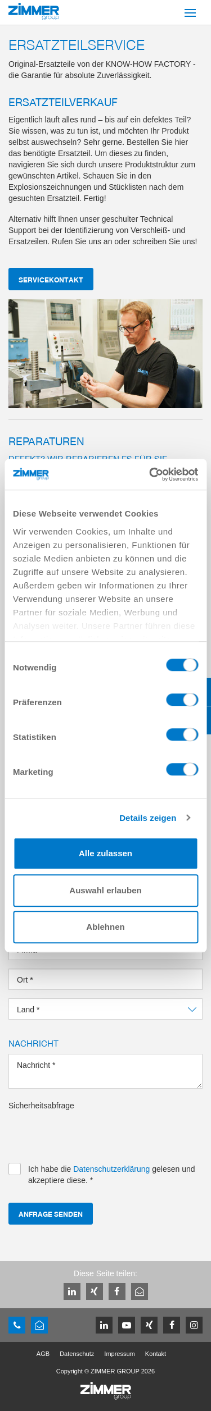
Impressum (119, 1353)
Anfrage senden (51, 1213)
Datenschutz (77, 1353)
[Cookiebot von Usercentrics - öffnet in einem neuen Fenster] (150, 474)
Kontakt (155, 1353)
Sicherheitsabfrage (41, 1105)
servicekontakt (51, 279)
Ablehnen (105, 926)
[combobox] (105, 1009)
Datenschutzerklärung (111, 1169)
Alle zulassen (105, 853)
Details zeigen (147, 818)
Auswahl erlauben (105, 890)
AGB (43, 1353)
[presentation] (93, 1133)
